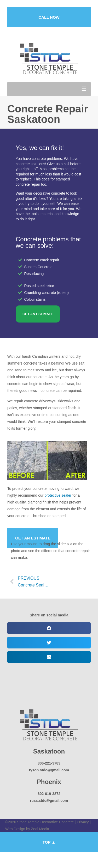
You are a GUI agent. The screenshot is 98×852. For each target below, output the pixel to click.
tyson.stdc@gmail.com (49, 770)
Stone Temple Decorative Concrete (45, 822)
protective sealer (57, 495)
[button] (49, 89)
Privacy (83, 822)
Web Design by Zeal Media (27, 829)
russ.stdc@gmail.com (49, 800)
